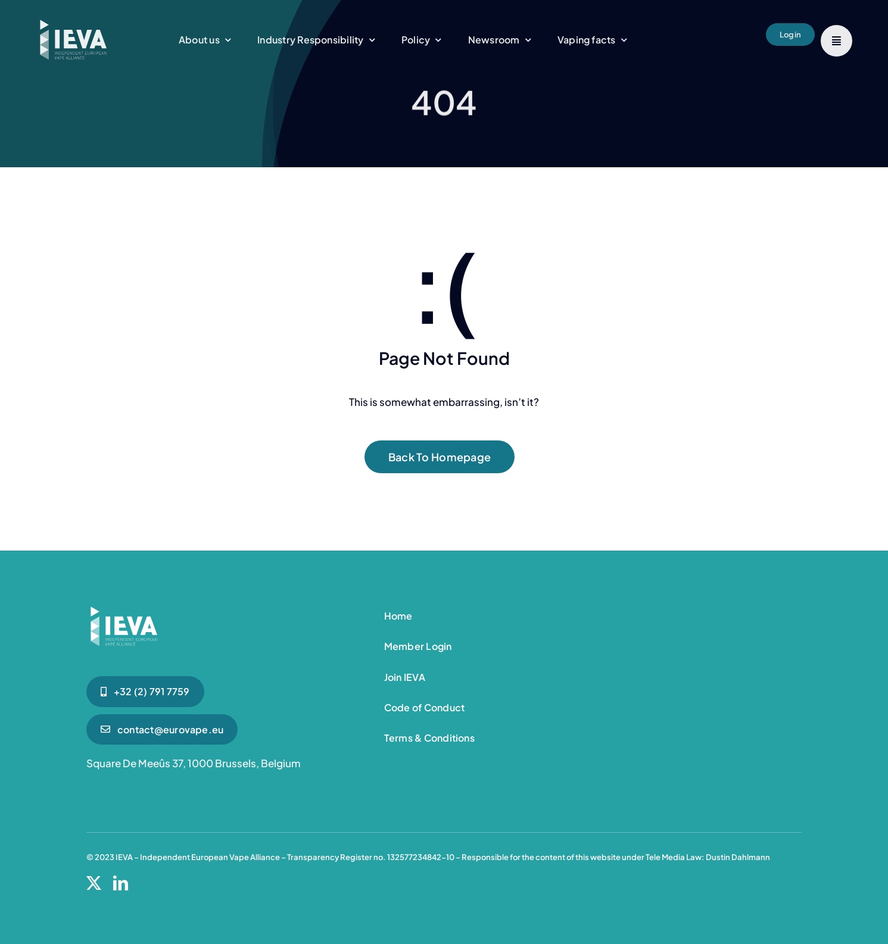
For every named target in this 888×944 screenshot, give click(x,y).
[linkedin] (120, 883)
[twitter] (93, 883)
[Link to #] (836, 41)
